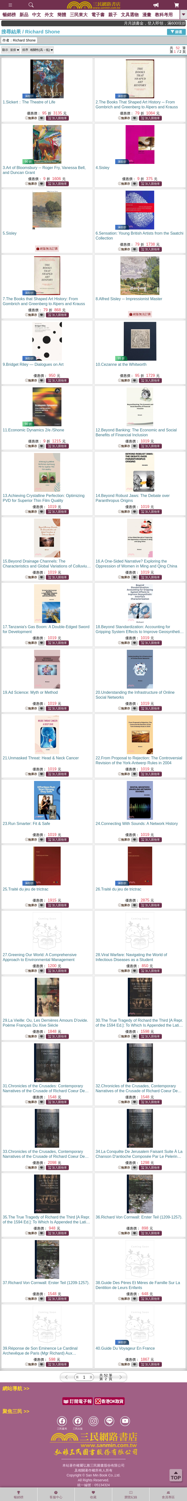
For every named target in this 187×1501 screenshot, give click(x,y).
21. (41, 758)
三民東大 (79, 14)
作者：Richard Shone (19, 40)
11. (33, 430)
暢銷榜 (9, 14)
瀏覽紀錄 (130, 1495)
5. (10, 233)
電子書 (98, 14)
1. (29, 102)
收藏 (93, 1495)
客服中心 (56, 1495)
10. (121, 364)
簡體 (61, 14)
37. (46, 1283)
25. (25, 889)
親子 (112, 14)
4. (103, 168)
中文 (36, 14)
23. (26, 823)
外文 (49, 14)
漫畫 (146, 14)
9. (33, 364)
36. (139, 1217)
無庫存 (31, 118)
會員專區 (168, 1495)
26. (118, 889)
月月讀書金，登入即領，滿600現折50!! (165, 23)
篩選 (176, 32)
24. (137, 823)
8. (129, 299)
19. (30, 692)
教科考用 (164, 14)
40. (125, 1348)
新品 (23, 14)
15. (47, 566)
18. (140, 632)
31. (46, 1091)
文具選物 (130, 14)
